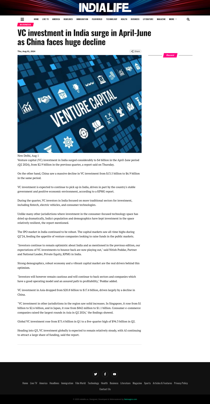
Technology (111, 19)
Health (124, 19)
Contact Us (105, 389)
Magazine (161, 19)
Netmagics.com (130, 399)
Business (135, 19)
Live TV (45, 19)
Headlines (68, 19)
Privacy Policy (181, 383)
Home (36, 19)
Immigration (82, 19)
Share (135, 51)
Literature (148, 19)
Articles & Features (162, 383)
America (56, 19)
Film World (97, 19)
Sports (147, 383)
